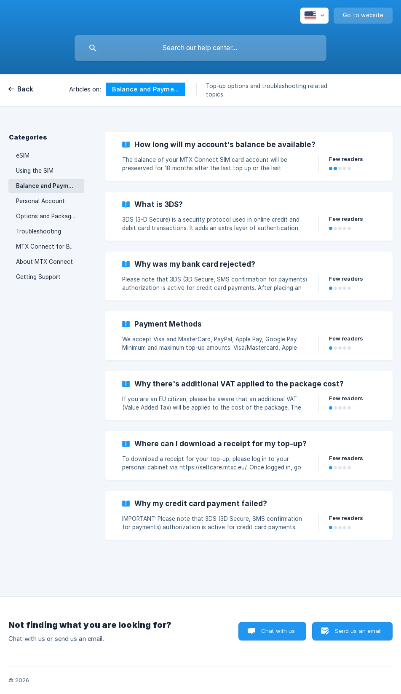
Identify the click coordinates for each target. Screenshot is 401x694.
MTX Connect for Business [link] (50, 246)
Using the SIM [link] (34, 170)
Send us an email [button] (358, 630)
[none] (314, 16)
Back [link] (25, 89)
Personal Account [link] (40, 201)
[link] (249, 156)
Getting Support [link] (38, 276)
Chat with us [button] (278, 630)
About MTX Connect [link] (44, 261)
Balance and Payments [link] (49, 185)
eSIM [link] (22, 155)
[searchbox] (200, 48)
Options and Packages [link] (47, 216)
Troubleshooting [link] (38, 231)
